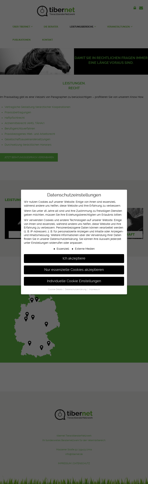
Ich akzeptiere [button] (74, 257)
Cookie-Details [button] (55, 288)
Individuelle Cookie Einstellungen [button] (74, 280)
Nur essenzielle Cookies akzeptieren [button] (74, 268)
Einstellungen (39, 241)
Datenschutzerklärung (64, 237)
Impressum (94, 288)
